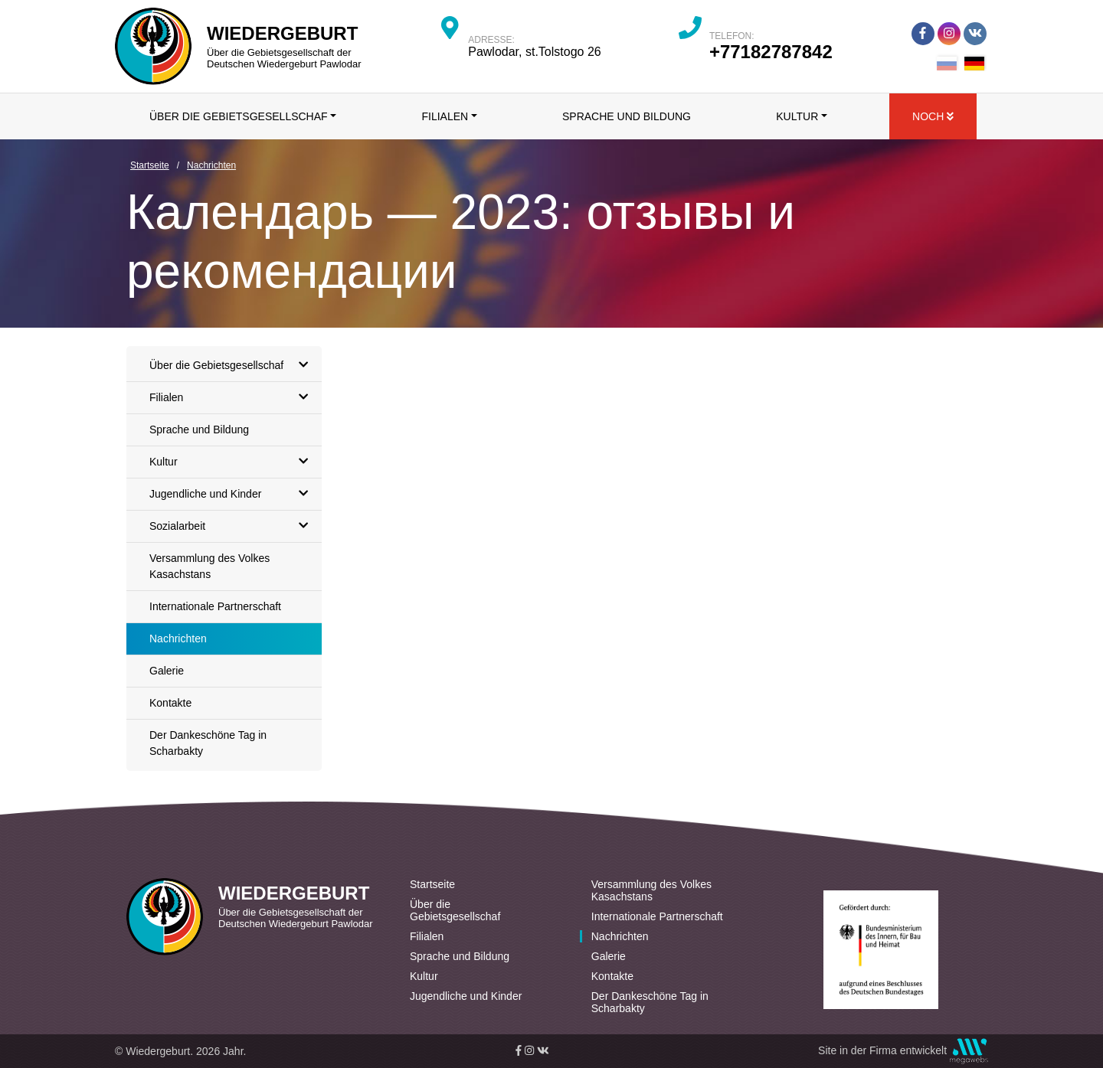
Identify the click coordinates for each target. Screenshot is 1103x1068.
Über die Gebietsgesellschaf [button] (238, 116)
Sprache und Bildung (626, 116)
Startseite (432, 884)
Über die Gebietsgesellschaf (232, 365)
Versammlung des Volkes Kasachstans (209, 566)
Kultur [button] (797, 116)
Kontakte (170, 703)
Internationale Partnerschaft (215, 606)
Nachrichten (178, 638)
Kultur (232, 462)
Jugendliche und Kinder (232, 494)
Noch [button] (933, 116)
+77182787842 (771, 51)
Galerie (166, 671)
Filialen (232, 397)
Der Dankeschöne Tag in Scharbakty (208, 743)
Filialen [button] (444, 116)
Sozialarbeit (232, 526)
